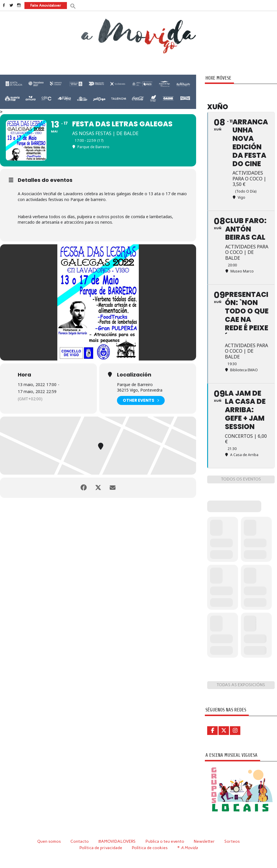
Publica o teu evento (164, 841)
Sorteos (232, 841)
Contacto (79, 841)
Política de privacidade (100, 847)
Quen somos (49, 841)
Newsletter (204, 841)
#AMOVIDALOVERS (117, 841)
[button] (73, 6)
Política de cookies (150, 847)
